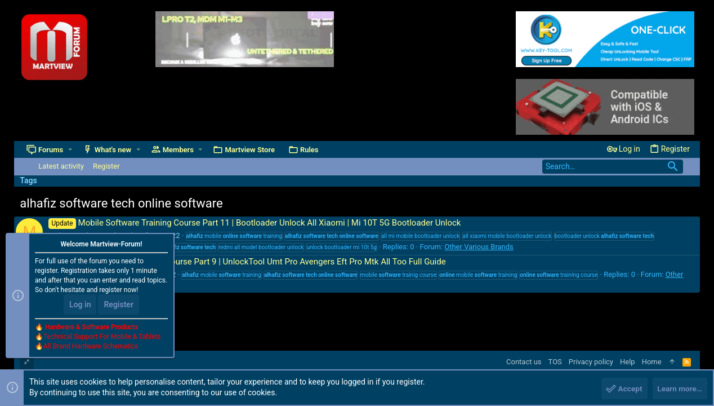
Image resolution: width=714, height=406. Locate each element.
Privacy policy (591, 362)
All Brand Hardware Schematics (90, 347)
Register (118, 305)
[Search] (612, 167)
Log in (80, 305)
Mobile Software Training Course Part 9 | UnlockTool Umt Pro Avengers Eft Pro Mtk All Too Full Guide (246, 262)
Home (652, 362)
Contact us (524, 362)
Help (627, 362)
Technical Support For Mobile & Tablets (101, 338)
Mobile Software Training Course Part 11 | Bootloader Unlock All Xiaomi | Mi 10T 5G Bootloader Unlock (254, 223)
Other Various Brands (479, 246)
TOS (555, 362)
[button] (70, 149)
